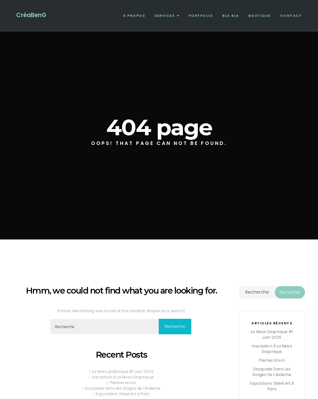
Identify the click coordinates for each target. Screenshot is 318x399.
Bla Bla (230, 15)
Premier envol (123, 382)
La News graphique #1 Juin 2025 (123, 371)
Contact (291, 15)
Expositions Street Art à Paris (123, 394)
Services (166, 15)
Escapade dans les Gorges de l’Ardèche (122, 388)
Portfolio (201, 15)
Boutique (259, 15)
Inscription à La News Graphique (123, 377)
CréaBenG (31, 15)
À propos (134, 15)
